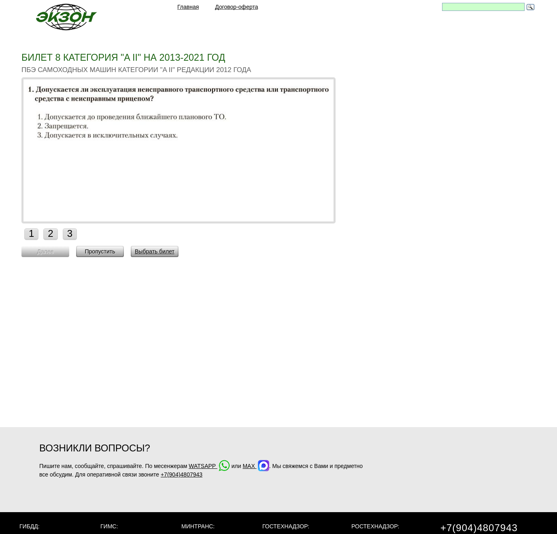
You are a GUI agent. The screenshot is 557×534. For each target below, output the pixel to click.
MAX (255, 466)
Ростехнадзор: (375, 526)
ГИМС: (109, 526)
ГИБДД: (29, 526)
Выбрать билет (154, 251)
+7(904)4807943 (181, 474)
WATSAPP (209, 466)
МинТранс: (198, 526)
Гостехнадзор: (285, 526)
